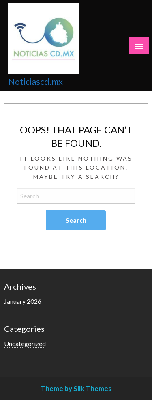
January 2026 (22, 301)
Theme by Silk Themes (76, 388)
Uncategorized (25, 343)
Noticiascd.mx (35, 81)
